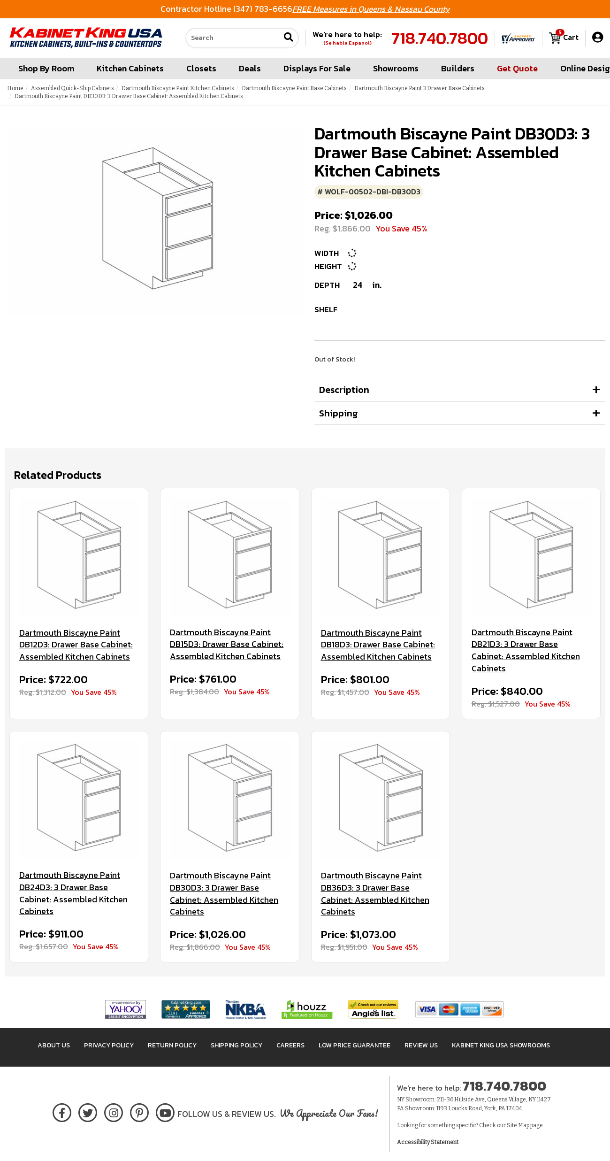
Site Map (518, 1125)
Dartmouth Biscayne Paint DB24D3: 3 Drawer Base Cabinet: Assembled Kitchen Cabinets (73, 893)
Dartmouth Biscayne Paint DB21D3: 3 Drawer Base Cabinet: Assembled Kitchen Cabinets (526, 650)
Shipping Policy (236, 1045)
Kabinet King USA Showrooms (501, 1045)
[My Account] (597, 38)
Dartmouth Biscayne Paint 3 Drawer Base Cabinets (419, 88)
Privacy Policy (109, 1045)
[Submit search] (288, 38)
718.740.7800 (439, 38)
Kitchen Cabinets (130, 68)
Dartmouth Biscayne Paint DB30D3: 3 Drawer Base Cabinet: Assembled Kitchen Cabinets (224, 893)
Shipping (338, 413)
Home (15, 88)
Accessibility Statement (427, 1142)
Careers (290, 1045)
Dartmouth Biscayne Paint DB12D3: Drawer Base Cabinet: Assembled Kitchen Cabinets (76, 645)
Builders (457, 68)
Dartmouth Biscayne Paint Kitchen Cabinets (178, 88)
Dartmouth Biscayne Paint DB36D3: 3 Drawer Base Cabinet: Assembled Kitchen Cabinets (375, 893)
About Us (54, 1045)
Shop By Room (46, 68)
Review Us (421, 1045)
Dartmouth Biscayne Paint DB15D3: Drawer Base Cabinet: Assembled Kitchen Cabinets (226, 644)
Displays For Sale (317, 68)
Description (344, 390)
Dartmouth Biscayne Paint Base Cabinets (294, 88)
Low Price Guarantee (354, 1045)
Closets (201, 68)
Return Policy (172, 1045)
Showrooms (396, 68)
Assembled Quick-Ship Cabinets (72, 88)
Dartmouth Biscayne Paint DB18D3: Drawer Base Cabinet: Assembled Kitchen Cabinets (378, 645)
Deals (250, 68)
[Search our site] (232, 38)
